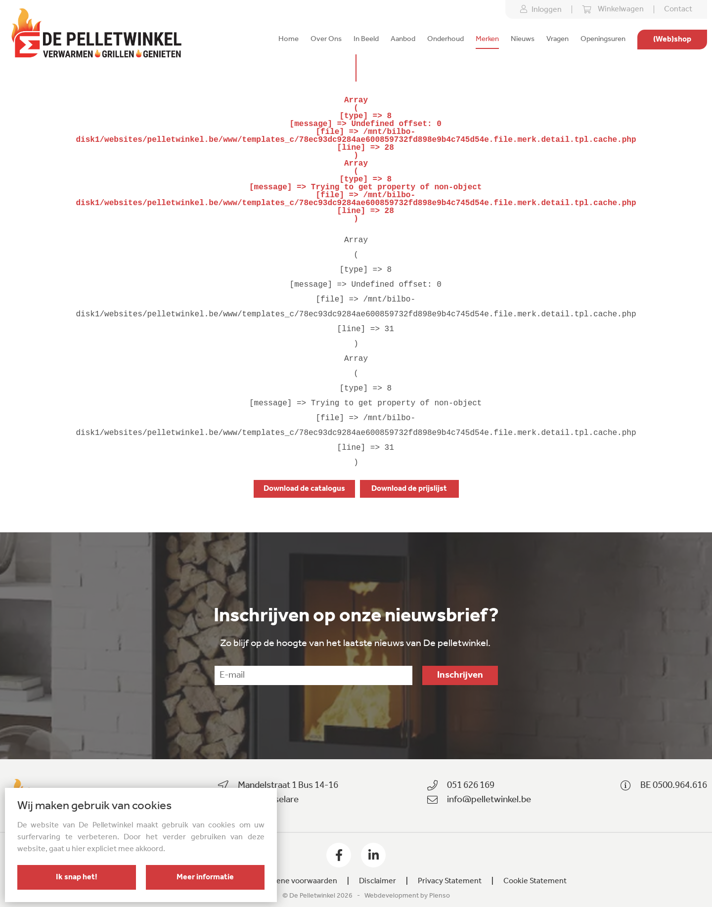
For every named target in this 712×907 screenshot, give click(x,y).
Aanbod (403, 39)
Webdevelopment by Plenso (407, 896)
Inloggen (541, 9)
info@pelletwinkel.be (489, 800)
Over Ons (326, 39)
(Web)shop (672, 39)
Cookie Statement (535, 881)
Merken (487, 39)
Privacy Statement (450, 881)
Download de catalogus (304, 489)
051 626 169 (470, 785)
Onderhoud (445, 39)
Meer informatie (205, 877)
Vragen (557, 39)
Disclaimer (377, 881)
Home (288, 39)
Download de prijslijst (409, 489)
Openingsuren (602, 39)
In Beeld (366, 39)
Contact (678, 9)
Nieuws (522, 39)
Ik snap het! (76, 877)
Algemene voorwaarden (295, 881)
